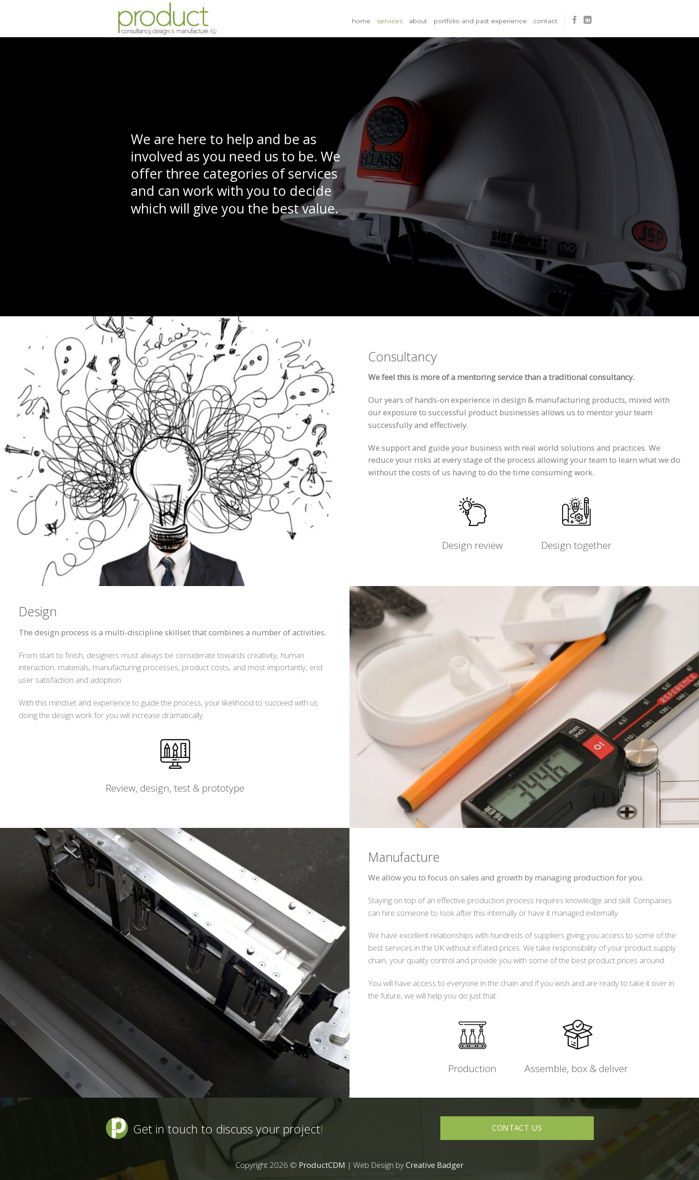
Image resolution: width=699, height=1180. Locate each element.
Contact (545, 21)
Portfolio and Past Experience (480, 21)
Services (390, 21)
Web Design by (408, 1165)
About (418, 21)
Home (361, 21)
